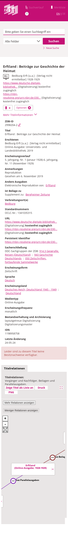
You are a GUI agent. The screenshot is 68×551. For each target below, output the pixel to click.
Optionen (23, 107)
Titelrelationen (14, 368)
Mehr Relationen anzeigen (19, 402)
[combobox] (22, 41)
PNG (11, 392)
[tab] (14, 368)
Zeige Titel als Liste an (19, 387)
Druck (41, 387)
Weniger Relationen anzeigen (21, 410)
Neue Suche (51, 48)
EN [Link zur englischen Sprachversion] (58, 13)
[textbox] (34, 32)
